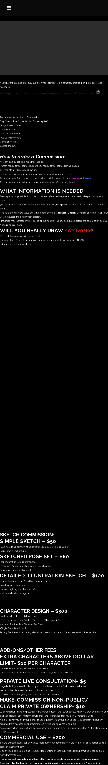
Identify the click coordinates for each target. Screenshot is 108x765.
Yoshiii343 (22, 93)
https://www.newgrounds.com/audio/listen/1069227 (64, 93)
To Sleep (5, 93)
